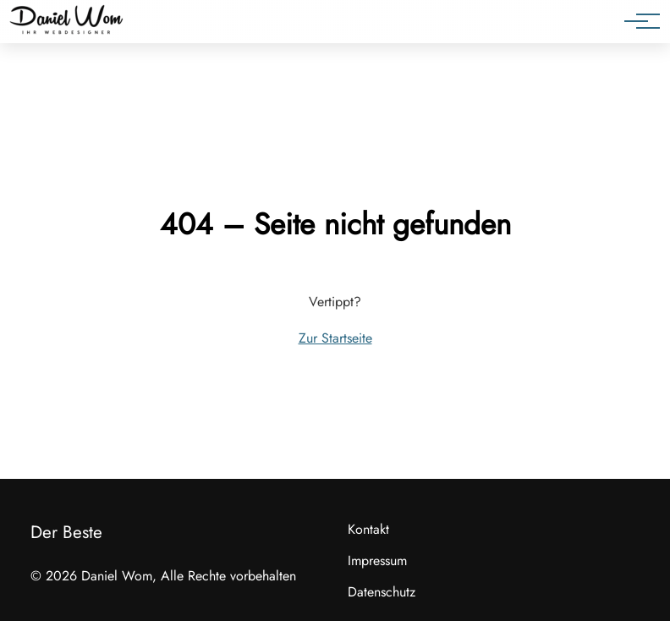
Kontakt (368, 529)
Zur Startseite (335, 338)
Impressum (377, 560)
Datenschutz (381, 592)
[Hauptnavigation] (636, 21)
